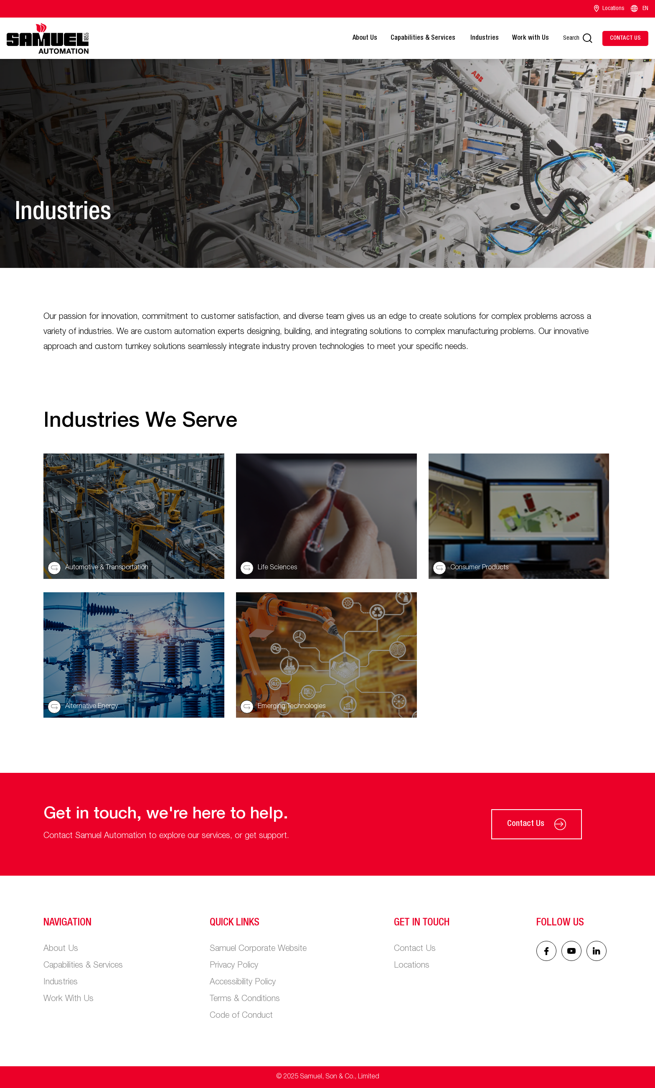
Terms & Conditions (245, 999)
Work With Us (68, 999)
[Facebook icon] (546, 951)
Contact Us (536, 824)
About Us (365, 38)
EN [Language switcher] (639, 9)
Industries (484, 38)
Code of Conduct (241, 1016)
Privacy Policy (234, 966)
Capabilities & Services (424, 38)
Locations (609, 9)
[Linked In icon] (571, 951)
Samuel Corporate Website (258, 949)
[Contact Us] (625, 38)
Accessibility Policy (243, 982)
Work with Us (530, 38)
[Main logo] (48, 38)
